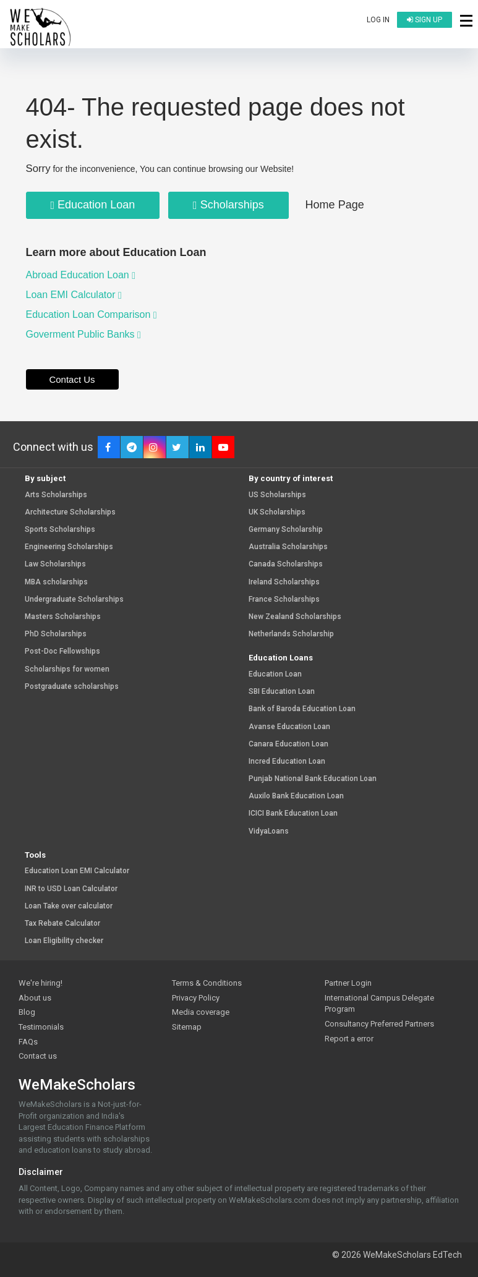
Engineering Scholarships (69, 547)
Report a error (349, 1038)
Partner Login (348, 983)
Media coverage (200, 1012)
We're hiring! (40, 983)
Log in (378, 19)
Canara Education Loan (288, 744)
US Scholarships (277, 495)
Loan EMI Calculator (74, 294)
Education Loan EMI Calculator (77, 871)
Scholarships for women (67, 669)
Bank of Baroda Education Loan (302, 709)
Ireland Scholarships (284, 582)
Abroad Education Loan (81, 275)
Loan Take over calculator (69, 906)
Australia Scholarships (288, 547)
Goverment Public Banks (83, 334)
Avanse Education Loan (289, 727)
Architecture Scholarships (70, 512)
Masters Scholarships (63, 617)
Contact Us (72, 379)
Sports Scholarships (60, 530)
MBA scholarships (56, 582)
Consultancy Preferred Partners (379, 1023)
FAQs (28, 1041)
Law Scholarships (55, 564)
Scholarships (228, 205)
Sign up (424, 19)
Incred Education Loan (287, 762)
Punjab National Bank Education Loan (313, 779)
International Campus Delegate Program (379, 1003)
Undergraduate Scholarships (74, 600)
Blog (27, 1012)
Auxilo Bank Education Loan (296, 796)
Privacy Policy (196, 997)
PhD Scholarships (56, 634)
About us (35, 997)
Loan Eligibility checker (64, 941)
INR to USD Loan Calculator (71, 889)
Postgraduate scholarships (72, 687)
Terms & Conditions (207, 983)
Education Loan (93, 205)
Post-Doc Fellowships (62, 651)
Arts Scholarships (56, 495)
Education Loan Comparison (91, 314)
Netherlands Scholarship (291, 634)
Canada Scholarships (286, 564)
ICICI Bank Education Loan (293, 813)
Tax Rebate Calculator (62, 924)
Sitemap (187, 1026)
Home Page (334, 205)
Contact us (38, 1056)
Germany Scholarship (286, 530)
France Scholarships (284, 600)
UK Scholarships (277, 512)
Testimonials (41, 1026)
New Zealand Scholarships (295, 617)
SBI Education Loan (282, 692)
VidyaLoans (269, 831)
